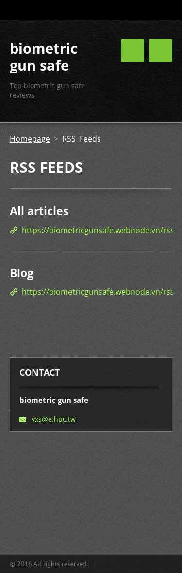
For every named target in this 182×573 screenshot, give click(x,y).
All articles (39, 210)
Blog (21, 273)
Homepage (30, 138)
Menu (160, 50)
